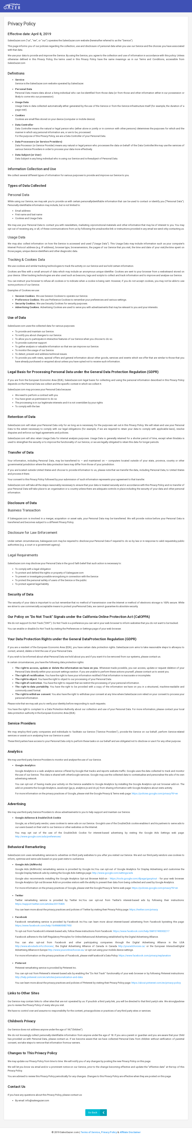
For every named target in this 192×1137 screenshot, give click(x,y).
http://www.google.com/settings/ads (112, 873)
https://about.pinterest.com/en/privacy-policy (156, 982)
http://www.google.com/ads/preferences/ (38, 836)
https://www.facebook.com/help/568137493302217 (141, 931)
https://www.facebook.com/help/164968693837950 (43, 925)
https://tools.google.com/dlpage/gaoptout (133, 878)
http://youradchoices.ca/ (131, 946)
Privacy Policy (109, 1132)
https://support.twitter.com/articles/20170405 (39, 904)
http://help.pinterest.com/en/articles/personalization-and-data (49, 977)
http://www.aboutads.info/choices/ (34, 946)
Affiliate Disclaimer (130, 1132)
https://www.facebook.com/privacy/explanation (145, 955)
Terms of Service (90, 1132)
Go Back (97, 1112)
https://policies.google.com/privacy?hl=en (155, 793)
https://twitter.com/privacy (143, 909)
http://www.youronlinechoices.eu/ (66, 950)
